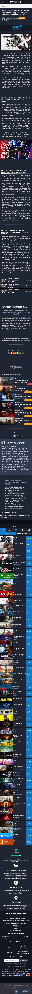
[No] (30, 989)
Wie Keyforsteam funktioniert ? (16, 927)
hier (17, 111)
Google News (25, 349)
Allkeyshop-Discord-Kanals (20, 201)
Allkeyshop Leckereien (23, 962)
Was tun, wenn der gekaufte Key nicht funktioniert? (16, 933)
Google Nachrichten (15, 517)
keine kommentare (22, 20)
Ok (16, 991)
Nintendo (9, 961)
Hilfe (25, 991)
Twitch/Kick (5, 945)
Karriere (3, 982)
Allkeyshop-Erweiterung (22, 104)
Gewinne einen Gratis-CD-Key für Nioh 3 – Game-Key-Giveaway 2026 (22, 397)
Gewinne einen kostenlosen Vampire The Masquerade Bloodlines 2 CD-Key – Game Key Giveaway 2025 (23, 421)
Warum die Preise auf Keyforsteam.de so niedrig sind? (16, 929)
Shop (5, 947)
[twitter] (17, 444)
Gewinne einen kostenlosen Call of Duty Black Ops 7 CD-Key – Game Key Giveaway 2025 (23, 405)
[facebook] (14, 444)
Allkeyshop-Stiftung (14, 982)
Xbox (9, 956)
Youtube (26, 945)
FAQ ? (16, 937)
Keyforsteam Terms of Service (11, 978)
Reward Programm (23, 953)
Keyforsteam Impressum (20, 980)
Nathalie (19, 376)
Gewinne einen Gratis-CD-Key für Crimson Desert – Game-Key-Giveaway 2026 (22, 389)
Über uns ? (16, 925)
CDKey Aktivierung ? (16, 935)
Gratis (29, 392)
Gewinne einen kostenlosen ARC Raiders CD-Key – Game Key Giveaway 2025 (23, 413)
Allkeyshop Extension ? (16, 939)
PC (9, 953)
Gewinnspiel (22, 18)
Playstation (9, 958)
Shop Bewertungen (23, 958)
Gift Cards (23, 955)
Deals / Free (23, 957)
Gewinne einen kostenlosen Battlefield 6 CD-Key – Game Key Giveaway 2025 (23, 429)
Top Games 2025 (23, 960)
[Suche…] (16, 6)
